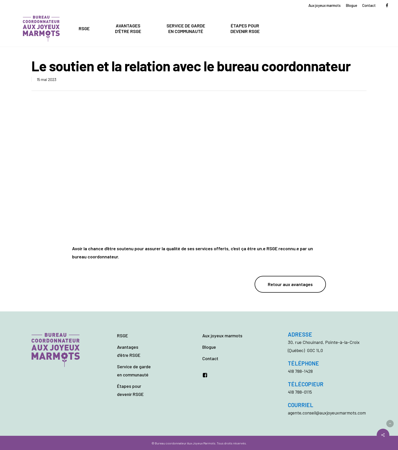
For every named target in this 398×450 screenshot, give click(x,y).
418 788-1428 (300, 371)
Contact (210, 358)
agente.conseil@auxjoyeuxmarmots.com (327, 412)
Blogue (209, 347)
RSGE (122, 335)
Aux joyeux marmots (222, 335)
